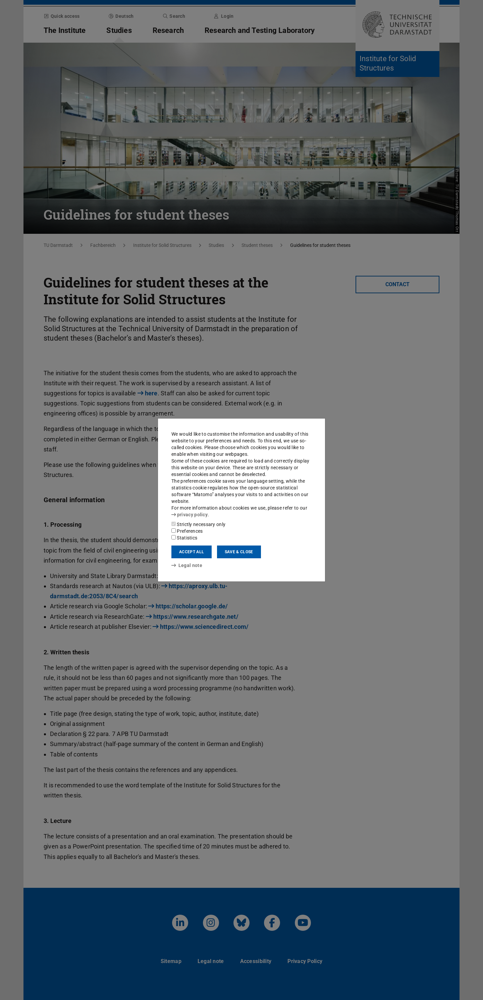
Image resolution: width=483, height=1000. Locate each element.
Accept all (191, 552)
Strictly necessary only (198, 524)
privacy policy (189, 514)
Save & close (239, 552)
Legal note (186, 565)
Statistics (184, 537)
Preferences (187, 531)
